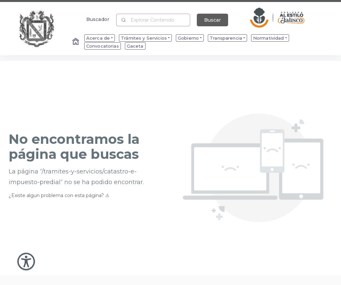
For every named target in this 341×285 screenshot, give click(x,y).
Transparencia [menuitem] (226, 38)
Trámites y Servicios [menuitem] (144, 38)
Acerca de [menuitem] (98, 38)
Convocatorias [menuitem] (102, 46)
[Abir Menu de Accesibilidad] (26, 261)
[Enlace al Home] (76, 42)
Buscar (212, 20)
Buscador (97, 19)
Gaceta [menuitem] (135, 46)
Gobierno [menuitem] (188, 38)
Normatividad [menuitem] (268, 38)
